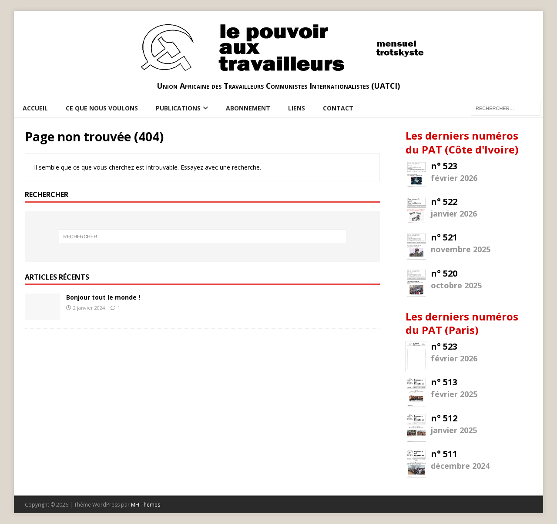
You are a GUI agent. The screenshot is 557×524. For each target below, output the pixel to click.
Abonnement (248, 108)
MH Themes (145, 504)
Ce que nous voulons (102, 108)
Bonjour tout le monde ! (103, 297)
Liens (296, 108)
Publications (178, 108)
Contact (338, 108)
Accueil (35, 108)
